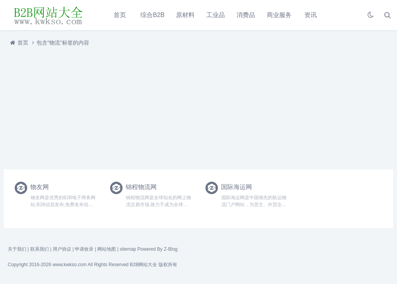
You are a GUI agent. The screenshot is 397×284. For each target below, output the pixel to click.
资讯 (310, 15)
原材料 (185, 15)
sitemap (128, 249)
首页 (120, 15)
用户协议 (62, 249)
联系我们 (39, 249)
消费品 (245, 15)
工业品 (215, 15)
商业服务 (279, 15)
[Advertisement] (198, 106)
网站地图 (106, 249)
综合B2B (152, 15)
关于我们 (17, 249)
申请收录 (84, 249)
